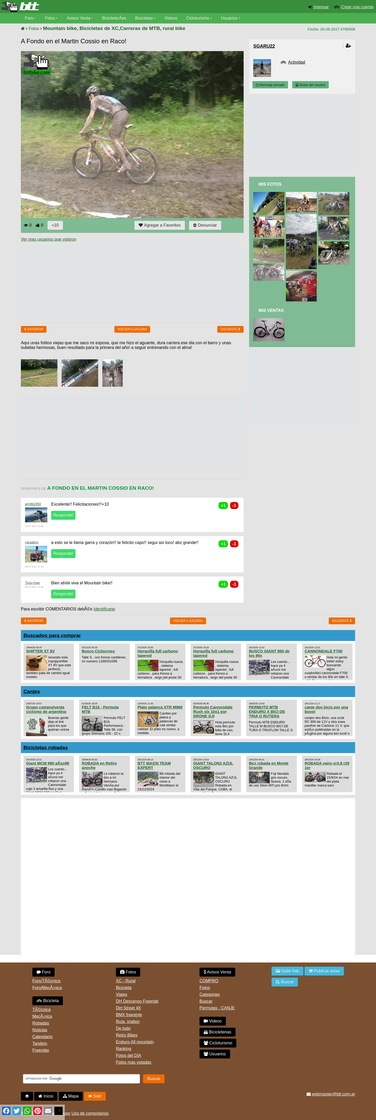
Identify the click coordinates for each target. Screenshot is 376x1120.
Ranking (123, 1048)
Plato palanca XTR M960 (160, 707)
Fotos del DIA (128, 1055)
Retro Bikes (127, 1035)
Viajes (121, 994)
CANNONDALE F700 (324, 651)
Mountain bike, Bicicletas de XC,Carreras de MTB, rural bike (114, 28)
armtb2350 (33, 504)
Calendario (42, 1036)
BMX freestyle (129, 1015)
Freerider (40, 1050)
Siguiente (230, 329)
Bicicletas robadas (46, 747)
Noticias (39, 1030)
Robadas (40, 1023)
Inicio (45, 1096)
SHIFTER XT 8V (40, 651)
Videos (172, 18)
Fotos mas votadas (133, 1062)
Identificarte (104, 609)
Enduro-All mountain (135, 1042)
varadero (31, 542)
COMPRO (208, 981)
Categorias (209, 994)
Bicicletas (145, 18)
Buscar (206, 1001)
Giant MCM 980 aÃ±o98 (47, 763)
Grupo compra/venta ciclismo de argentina (46, 709)
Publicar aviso (324, 971)
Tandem (39, 1043)
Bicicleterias (217, 1032)
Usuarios (230, 18)
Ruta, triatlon (128, 1021)
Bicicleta (48, 1000)
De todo (123, 1028)
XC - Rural (126, 981)
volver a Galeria (132, 329)
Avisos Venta (79, 18)
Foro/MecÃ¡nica (47, 987)
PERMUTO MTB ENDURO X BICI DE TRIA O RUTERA (267, 711)
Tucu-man (32, 583)
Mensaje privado (270, 85)
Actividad (296, 62)
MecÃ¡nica (42, 1016)
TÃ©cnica (41, 1009)
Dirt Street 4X (128, 1008)
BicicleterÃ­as (115, 18)
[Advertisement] (116, 282)
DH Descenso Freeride (137, 1001)
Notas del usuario (310, 85)
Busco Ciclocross (98, 651)
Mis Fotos (269, 184)
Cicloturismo (198, 18)
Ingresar (321, 7)
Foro (29, 18)
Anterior (33, 329)
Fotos (50, 18)
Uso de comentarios (90, 1113)
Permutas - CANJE (217, 1008)
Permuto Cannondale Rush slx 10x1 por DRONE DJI (213, 711)
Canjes (32, 691)
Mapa (71, 1096)
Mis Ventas (271, 310)
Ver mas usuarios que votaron (49, 239)
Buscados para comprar (52, 635)
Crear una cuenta (357, 7)
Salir (95, 1096)
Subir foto (287, 971)
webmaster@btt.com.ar (331, 1094)
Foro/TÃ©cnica (46, 981)
